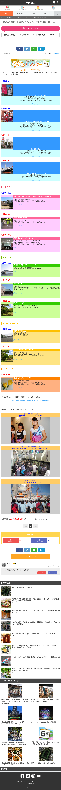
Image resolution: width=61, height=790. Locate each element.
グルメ (33, 13)
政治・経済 (20, 13)
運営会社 (19, 781)
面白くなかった (39, 540)
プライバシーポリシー (38, 781)
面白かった (10, 540)
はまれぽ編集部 (55, 53)
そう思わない (52, 573)
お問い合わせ (30, 783)
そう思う (41, 573)
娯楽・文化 (47, 13)
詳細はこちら (36, 104)
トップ (7, 13)
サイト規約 (27, 781)
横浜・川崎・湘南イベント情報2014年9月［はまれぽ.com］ (30, 400)
